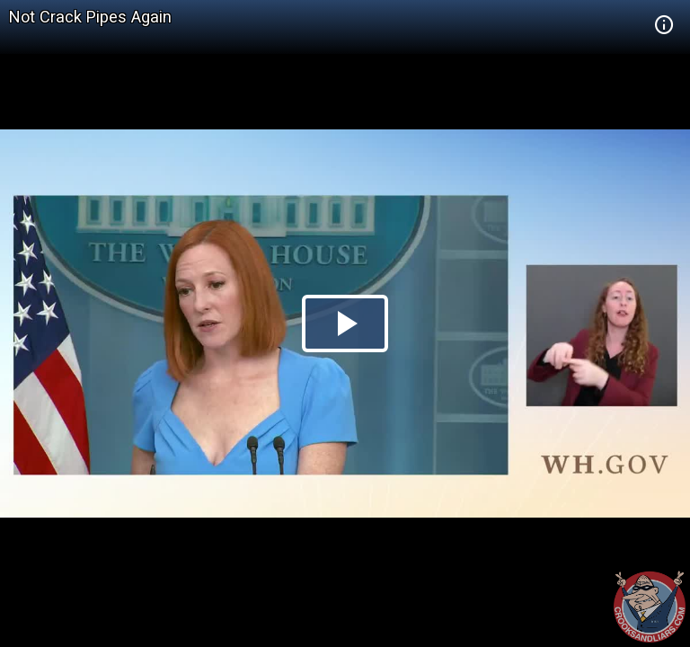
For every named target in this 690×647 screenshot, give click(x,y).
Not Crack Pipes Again (90, 16)
